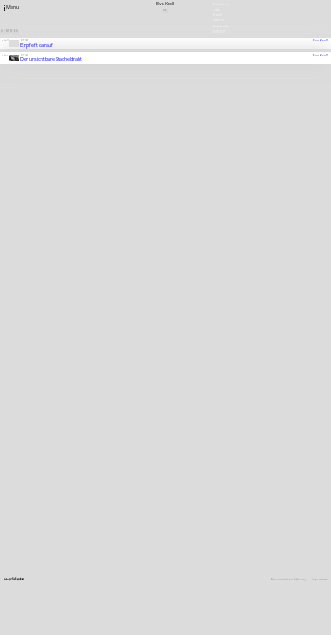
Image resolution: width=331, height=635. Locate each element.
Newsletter (221, 3)
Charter (219, 20)
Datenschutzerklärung (288, 580)
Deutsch (219, 31)
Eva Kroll (321, 40)
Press (217, 15)
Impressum (319, 580)
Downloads (221, 25)
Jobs (216, 9)
